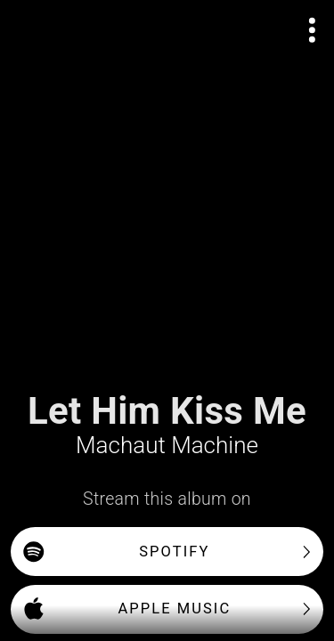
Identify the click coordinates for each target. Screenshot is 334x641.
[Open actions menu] (313, 30)
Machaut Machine (167, 445)
